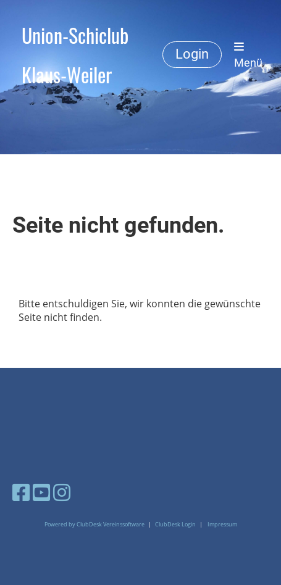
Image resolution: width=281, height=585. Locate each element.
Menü (248, 54)
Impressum (222, 524)
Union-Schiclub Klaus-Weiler (75, 54)
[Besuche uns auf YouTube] (41, 492)
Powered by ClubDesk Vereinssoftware (94, 524)
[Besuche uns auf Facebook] (21, 492)
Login (192, 54)
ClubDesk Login (175, 524)
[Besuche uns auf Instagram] (61, 492)
